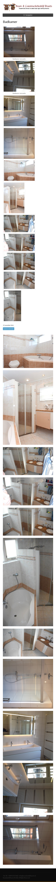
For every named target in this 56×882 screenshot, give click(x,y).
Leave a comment (8, 328)
